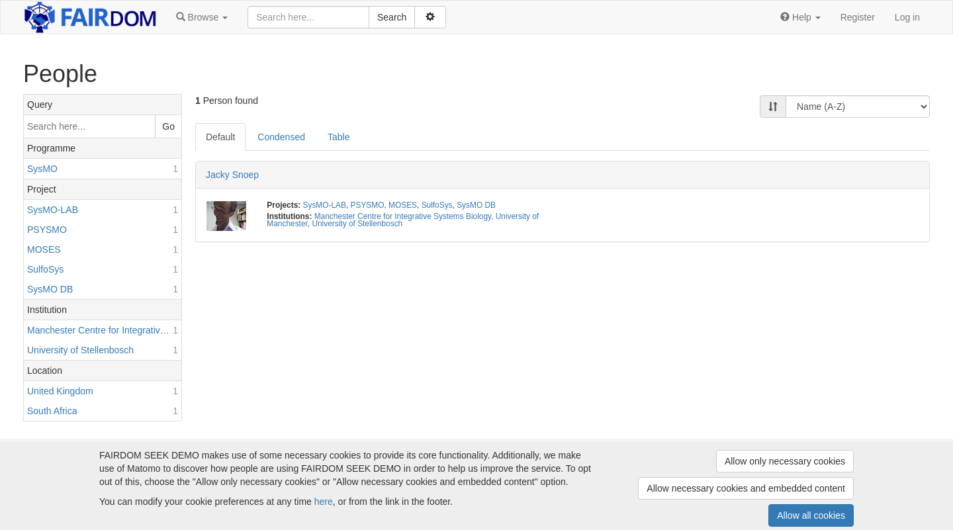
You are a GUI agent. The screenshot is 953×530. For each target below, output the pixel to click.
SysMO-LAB (324, 205)
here (323, 501)
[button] (202, 17)
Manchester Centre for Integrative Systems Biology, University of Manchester (403, 220)
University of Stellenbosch (357, 223)
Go (168, 126)
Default (220, 137)
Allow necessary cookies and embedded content (746, 488)
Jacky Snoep (232, 174)
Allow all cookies (811, 515)
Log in (907, 17)
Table (338, 137)
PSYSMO (368, 205)
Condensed (281, 137)
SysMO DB (476, 205)
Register (857, 17)
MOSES (402, 205)
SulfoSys (437, 205)
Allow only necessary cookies (785, 461)
